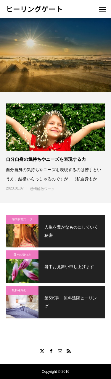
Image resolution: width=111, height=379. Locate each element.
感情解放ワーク (42, 189)
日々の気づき (22, 254)
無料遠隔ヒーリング (25, 290)
